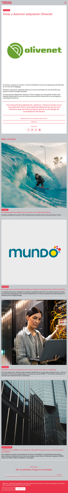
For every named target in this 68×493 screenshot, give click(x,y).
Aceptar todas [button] (20, 488)
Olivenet (18, 87)
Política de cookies (8, 488)
